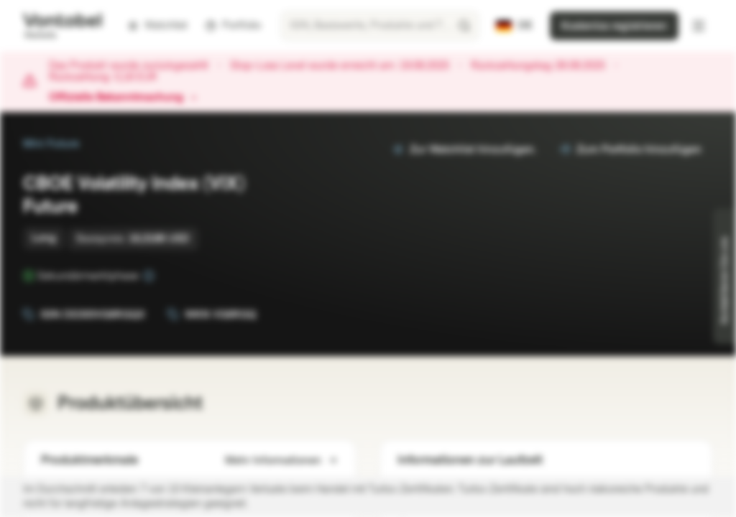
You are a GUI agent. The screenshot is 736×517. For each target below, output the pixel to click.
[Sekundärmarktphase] (149, 276)
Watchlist (157, 25)
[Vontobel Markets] (62, 26)
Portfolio (233, 25)
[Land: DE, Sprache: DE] (514, 25)
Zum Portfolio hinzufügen (630, 150)
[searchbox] (380, 25)
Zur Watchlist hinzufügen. (464, 150)
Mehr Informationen (282, 461)
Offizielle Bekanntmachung (123, 97)
